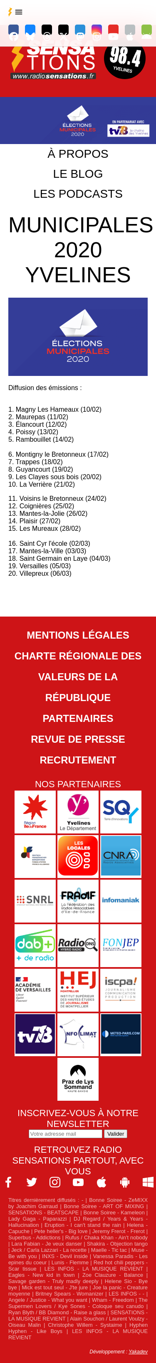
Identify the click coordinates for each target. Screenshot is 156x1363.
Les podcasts (78, 193)
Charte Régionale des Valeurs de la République (78, 676)
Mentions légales (78, 635)
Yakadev (138, 1352)
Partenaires (77, 718)
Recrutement (78, 760)
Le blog (78, 173)
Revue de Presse (78, 739)
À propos (77, 153)
